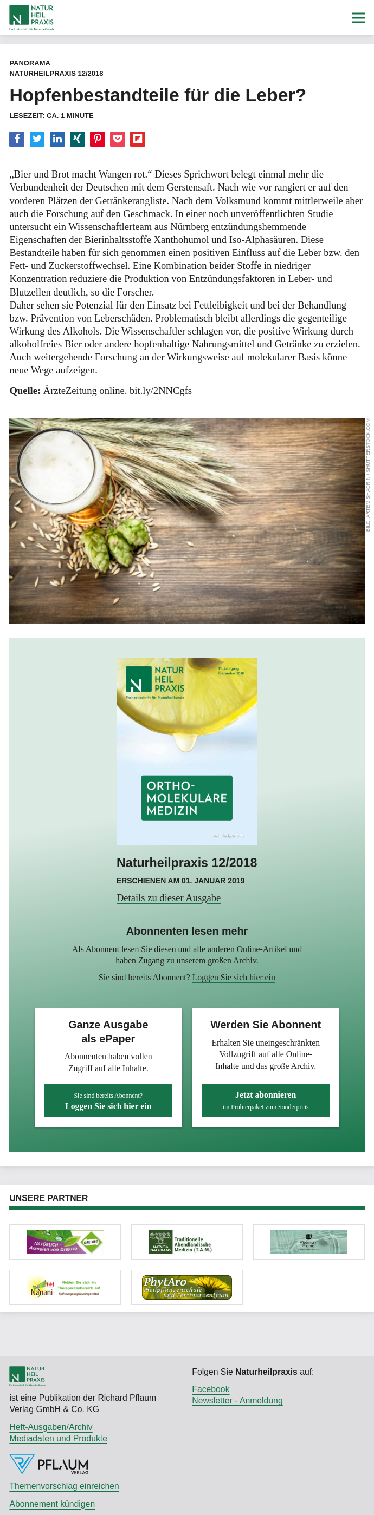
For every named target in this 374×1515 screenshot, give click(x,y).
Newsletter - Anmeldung (237, 1400)
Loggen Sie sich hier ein (233, 977)
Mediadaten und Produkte (58, 1438)
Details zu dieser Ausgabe (169, 897)
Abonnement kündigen (52, 1504)
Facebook (210, 1389)
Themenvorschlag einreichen (64, 1486)
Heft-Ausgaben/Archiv (50, 1427)
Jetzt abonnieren (266, 1100)
